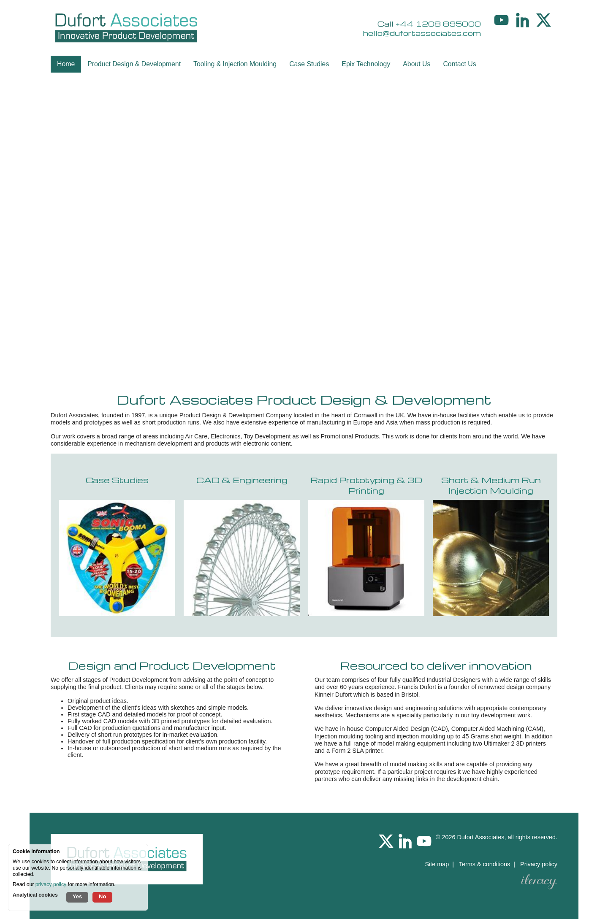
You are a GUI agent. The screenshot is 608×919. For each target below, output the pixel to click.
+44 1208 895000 (438, 23)
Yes (77, 896)
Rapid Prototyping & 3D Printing (366, 485)
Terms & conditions (484, 864)
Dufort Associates (480, 837)
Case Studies (117, 480)
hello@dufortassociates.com (422, 33)
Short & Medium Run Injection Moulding (491, 485)
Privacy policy (538, 864)
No (102, 896)
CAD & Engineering (242, 480)
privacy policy (50, 884)
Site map (437, 864)
